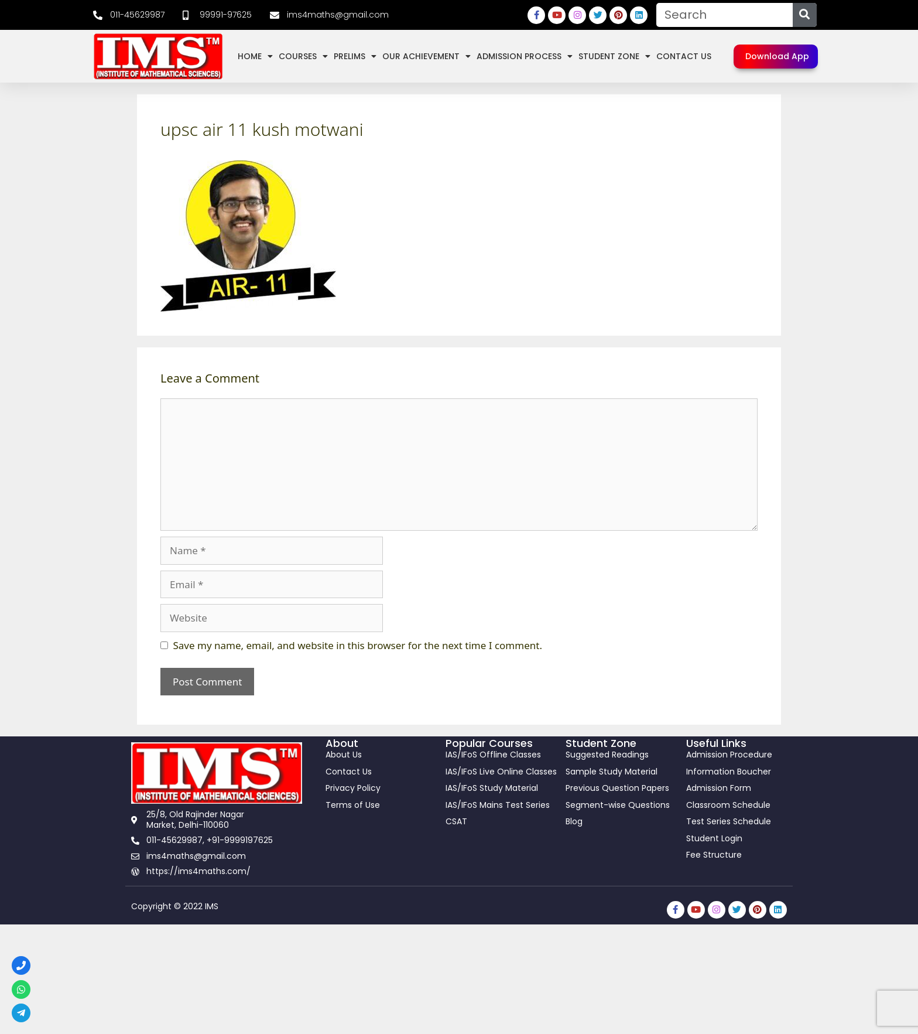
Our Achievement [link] (426, 56)
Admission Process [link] (525, 56)
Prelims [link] (355, 56)
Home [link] (255, 56)
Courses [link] (303, 56)
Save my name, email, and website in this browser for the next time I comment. (357, 645)
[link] (129, 15)
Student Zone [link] (614, 56)
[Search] (805, 15)
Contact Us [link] (683, 56)
